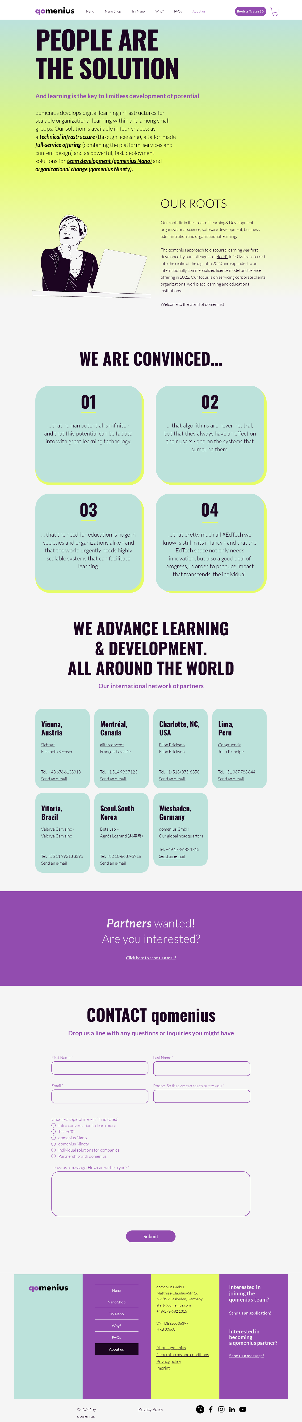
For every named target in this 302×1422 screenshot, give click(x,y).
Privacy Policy (150, 1409)
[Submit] (151, 1236)
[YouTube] (243, 1409)
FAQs (116, 1337)
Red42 (222, 256)
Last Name (162, 1057)
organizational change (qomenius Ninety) (83, 169)
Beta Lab (108, 829)
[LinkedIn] (232, 1409)
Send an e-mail (54, 778)
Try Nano (116, 1313)
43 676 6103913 (66, 771)
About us (116, 1349)
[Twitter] (200, 1409)
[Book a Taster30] (250, 11)
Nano (116, 1290)
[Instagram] (221, 1409)
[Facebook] (211, 1409)
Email (56, 1086)
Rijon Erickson (172, 744)
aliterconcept (112, 744)
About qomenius (171, 1347)
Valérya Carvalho (56, 829)
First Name (61, 1057)
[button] (275, 12)
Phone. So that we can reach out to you (187, 1086)
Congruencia (229, 744)
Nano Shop (117, 1302)
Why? (116, 1325)
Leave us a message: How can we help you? (89, 1167)
